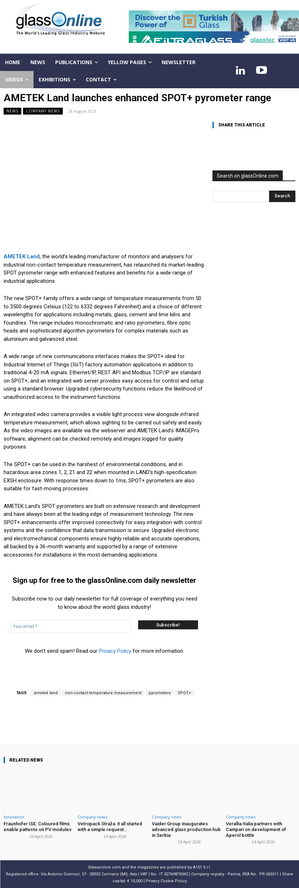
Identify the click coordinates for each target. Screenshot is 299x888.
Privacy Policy (115, 651)
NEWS (12, 111)
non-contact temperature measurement (103, 693)
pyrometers (160, 693)
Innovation (14, 817)
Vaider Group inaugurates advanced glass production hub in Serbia (186, 829)
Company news (43, 111)
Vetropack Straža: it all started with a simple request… (110, 826)
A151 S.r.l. (202, 867)
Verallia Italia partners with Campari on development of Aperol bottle (256, 829)
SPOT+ (184, 693)
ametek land (46, 693)
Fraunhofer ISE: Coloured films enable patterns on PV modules (37, 826)
